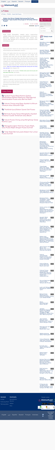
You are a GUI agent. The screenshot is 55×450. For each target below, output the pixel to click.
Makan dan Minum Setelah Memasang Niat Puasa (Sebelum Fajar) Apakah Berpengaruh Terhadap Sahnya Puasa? (47, 239)
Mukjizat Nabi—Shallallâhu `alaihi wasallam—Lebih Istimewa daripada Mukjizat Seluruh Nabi (46, 200)
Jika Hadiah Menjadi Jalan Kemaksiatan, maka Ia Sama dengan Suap (46, 320)
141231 (27, 24)
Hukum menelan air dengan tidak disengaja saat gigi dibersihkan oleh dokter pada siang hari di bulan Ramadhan (47, 113)
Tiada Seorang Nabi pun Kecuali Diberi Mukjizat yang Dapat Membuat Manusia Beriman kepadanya (46, 229)
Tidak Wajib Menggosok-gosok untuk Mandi (45, 127)
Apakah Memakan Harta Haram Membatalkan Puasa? (46, 154)
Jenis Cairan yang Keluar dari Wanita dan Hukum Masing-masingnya (45, 248)
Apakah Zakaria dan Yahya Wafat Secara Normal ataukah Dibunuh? (45, 52)
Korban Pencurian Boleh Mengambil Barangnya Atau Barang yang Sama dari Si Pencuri (45, 362)
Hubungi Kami (5, 401)
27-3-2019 (35, 24)
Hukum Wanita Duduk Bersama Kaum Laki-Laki (44, 265)
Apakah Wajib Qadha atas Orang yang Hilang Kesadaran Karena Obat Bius (45, 220)
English (3, 1)
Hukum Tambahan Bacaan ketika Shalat (46, 378)
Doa (11, 405)
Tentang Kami (5, 404)
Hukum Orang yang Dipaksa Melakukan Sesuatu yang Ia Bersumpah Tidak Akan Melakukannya (45, 273)
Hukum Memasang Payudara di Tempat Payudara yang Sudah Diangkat (46, 94)
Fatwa (4, 11)
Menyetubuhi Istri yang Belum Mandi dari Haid (45, 328)
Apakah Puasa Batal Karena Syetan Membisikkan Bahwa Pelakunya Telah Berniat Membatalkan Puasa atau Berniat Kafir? (19, 97)
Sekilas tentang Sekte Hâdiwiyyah (45, 334)
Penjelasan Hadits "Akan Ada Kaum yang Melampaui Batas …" (46, 192)
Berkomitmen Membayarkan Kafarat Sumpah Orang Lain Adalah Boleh (47, 295)
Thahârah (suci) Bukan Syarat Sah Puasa (19, 109)
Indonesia (35, 1)
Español (14, 1)
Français (27, 1)
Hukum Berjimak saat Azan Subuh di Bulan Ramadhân (45, 340)
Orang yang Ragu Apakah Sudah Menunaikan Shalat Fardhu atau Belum (45, 184)
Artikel (2, 399)
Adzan (12, 403)
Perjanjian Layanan (45, 397)
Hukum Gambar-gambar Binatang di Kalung (45, 161)
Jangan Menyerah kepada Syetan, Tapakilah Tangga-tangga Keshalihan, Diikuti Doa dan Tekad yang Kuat (46, 311)
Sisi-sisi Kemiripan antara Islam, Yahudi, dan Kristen (45, 281)
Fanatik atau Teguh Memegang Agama (45, 347)
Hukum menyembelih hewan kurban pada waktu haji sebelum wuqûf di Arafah (46, 257)
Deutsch (20, 1)
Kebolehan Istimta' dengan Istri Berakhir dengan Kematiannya (45, 44)
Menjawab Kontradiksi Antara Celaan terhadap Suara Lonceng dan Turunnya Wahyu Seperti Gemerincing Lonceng (47, 145)
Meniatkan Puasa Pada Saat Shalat (45, 121)
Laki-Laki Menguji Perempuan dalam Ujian (45, 288)
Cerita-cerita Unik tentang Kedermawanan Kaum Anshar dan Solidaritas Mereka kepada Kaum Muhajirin (47, 210)
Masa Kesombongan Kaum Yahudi (44, 303)
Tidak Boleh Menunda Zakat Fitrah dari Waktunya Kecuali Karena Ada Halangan (46, 169)
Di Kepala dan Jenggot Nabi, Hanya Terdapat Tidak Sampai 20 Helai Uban (46, 386)
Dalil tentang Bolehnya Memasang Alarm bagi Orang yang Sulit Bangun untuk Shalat (46, 371)
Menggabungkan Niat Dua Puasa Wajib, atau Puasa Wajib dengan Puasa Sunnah (46, 75)
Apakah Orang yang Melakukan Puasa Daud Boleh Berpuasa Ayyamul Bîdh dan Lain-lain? (45, 135)
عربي (9, 1)
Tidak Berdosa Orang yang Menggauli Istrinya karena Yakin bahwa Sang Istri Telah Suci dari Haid (46, 84)
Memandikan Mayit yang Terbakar (43, 354)
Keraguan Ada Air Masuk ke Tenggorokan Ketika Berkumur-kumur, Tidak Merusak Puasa (47, 103)
